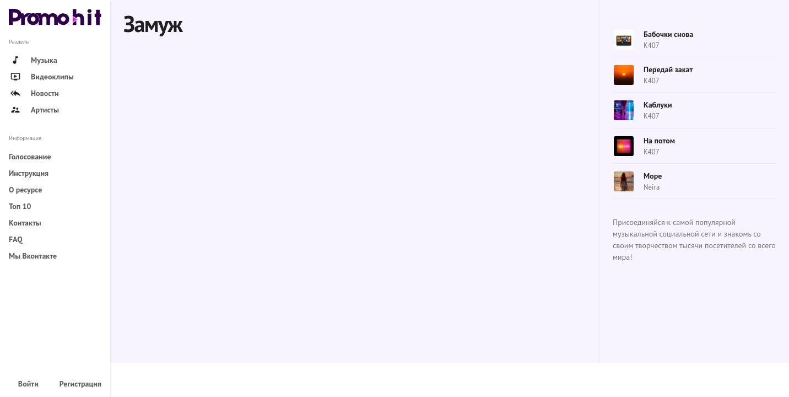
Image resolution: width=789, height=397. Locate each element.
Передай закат (668, 69)
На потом (659, 141)
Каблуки (658, 105)
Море (653, 176)
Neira (652, 187)
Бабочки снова (668, 34)
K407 (652, 45)
